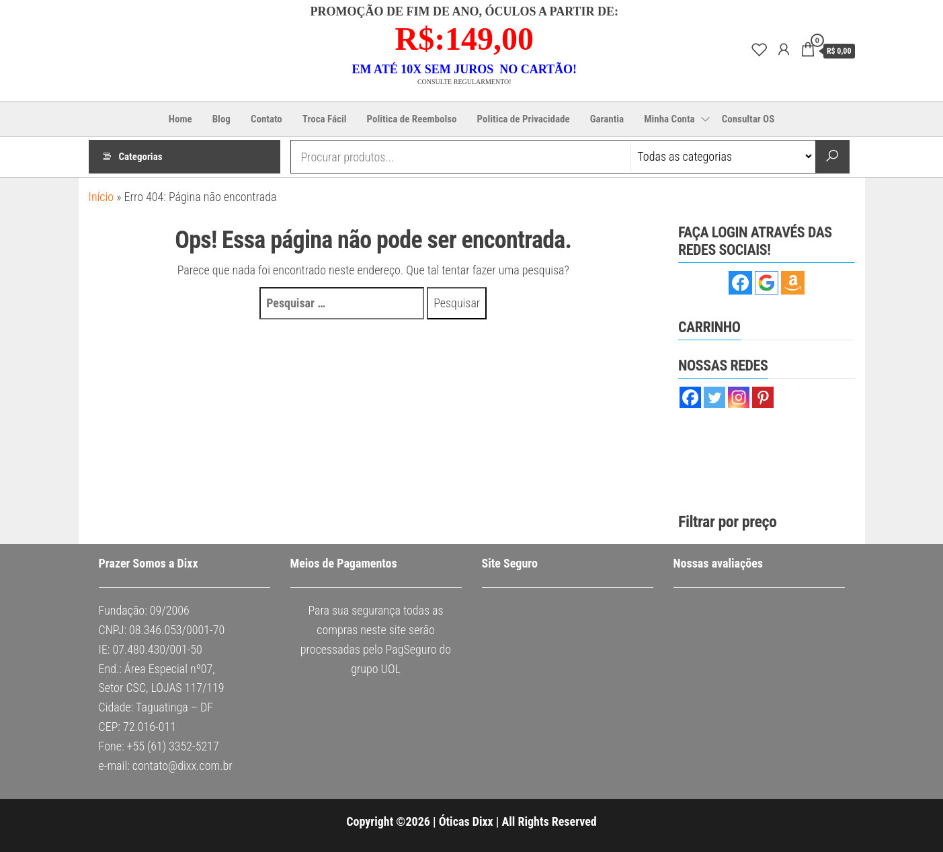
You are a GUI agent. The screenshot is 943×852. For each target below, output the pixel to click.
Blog (221, 119)
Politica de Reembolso (412, 119)
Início (101, 197)
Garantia (607, 119)
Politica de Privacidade (523, 119)
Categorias (141, 157)
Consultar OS (748, 119)
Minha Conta (669, 119)
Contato (266, 119)
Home (180, 119)
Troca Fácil (324, 119)
